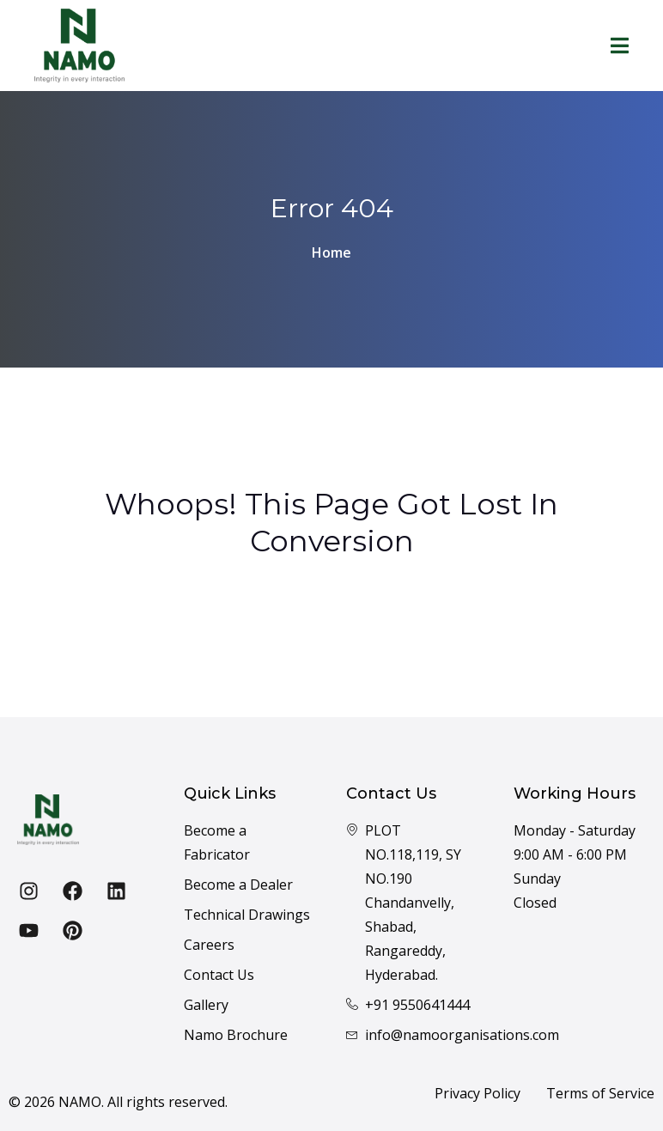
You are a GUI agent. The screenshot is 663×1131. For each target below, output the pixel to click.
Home (331, 252)
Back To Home (331, 620)
